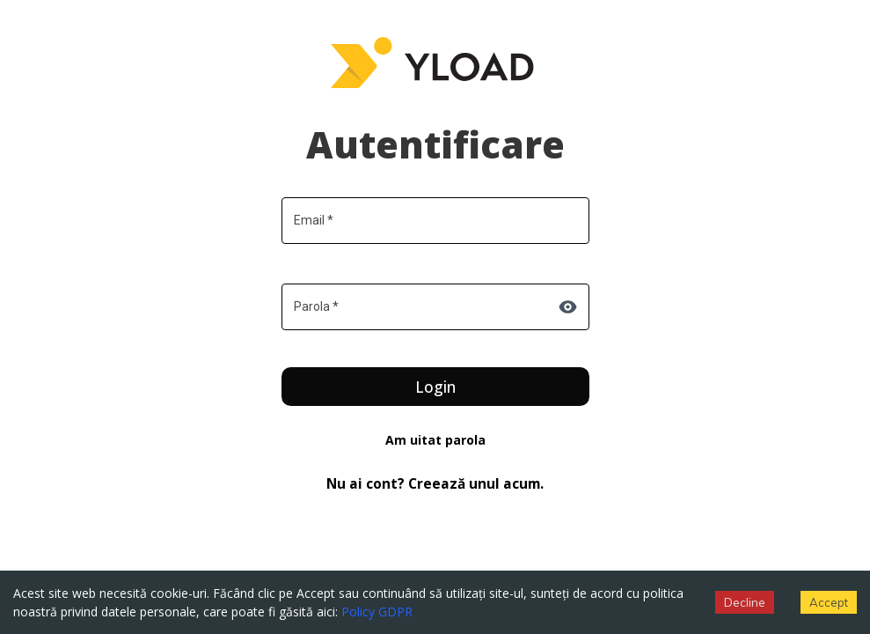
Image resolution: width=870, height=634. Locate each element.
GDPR (395, 611)
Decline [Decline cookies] (744, 602)
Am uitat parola (435, 439)
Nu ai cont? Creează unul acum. (435, 484)
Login (435, 386)
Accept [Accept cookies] (828, 602)
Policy (358, 611)
